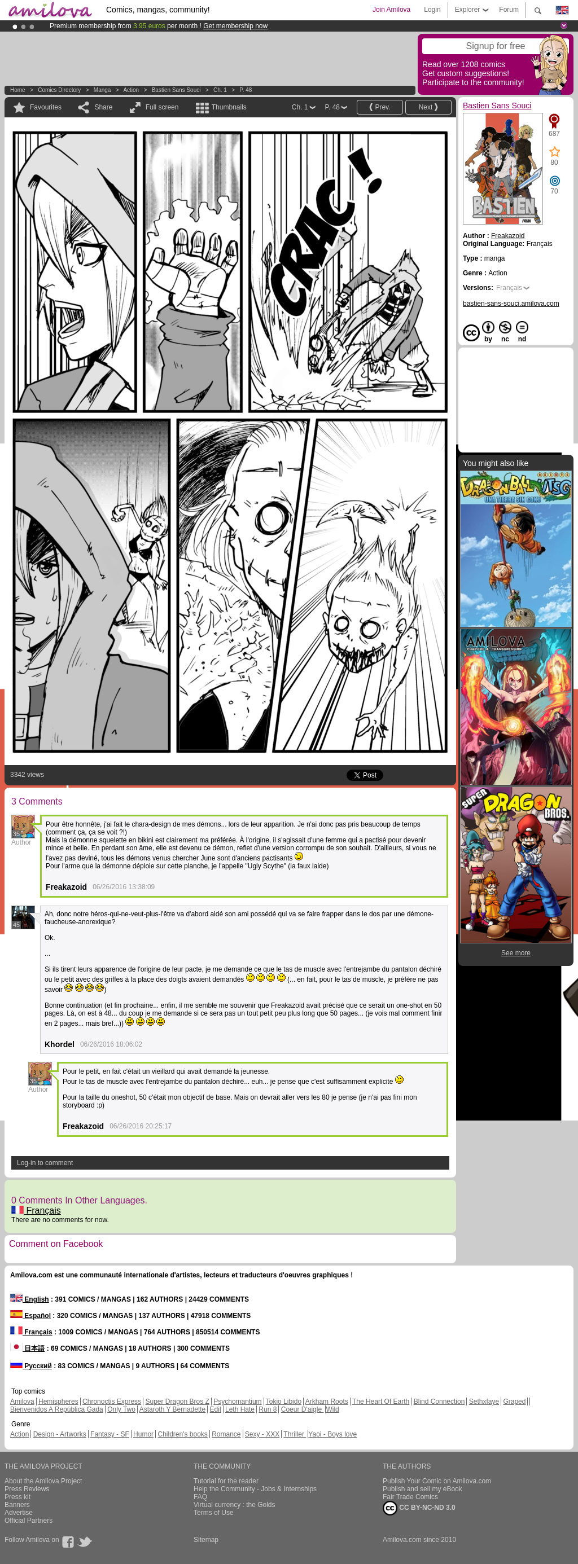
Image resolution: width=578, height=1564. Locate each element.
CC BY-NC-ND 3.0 (419, 1508)
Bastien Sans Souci (176, 90)
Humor (143, 1434)
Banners (17, 1505)
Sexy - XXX (262, 1434)
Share (103, 107)
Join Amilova (391, 10)
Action (131, 90)
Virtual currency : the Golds (234, 1505)
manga (102, 90)
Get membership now (235, 26)
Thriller (294, 1434)
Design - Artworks (59, 1434)
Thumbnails (229, 107)
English (29, 1299)
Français (36, 1210)
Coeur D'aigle (302, 1409)
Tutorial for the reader (226, 1481)
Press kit (17, 1497)
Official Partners (28, 1521)
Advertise (19, 1513)
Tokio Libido (283, 1401)
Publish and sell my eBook (422, 1489)
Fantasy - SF (109, 1434)
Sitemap (206, 1540)
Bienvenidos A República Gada (56, 1409)
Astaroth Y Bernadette (172, 1409)
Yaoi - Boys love (332, 1434)
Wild (332, 1409)
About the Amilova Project (43, 1481)
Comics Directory (59, 90)
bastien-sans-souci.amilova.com (511, 303)
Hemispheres (58, 1401)
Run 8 (268, 1409)
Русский (31, 1366)
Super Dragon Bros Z (177, 1401)
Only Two (121, 1409)
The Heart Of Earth (380, 1401)
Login (432, 10)
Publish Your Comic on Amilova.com (437, 1481)
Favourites (46, 107)
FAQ (200, 1497)
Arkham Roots (326, 1401)
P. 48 (245, 90)
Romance (226, 1434)
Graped (514, 1401)
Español (30, 1316)
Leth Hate (240, 1409)
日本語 (27, 1348)
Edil (215, 1409)
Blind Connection (439, 1401)
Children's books (182, 1434)
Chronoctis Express (111, 1401)
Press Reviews (27, 1489)
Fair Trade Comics (410, 1497)
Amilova (22, 1401)
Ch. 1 (220, 90)
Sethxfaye (484, 1401)
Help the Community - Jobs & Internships (255, 1489)
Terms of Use (214, 1513)
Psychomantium (237, 1401)
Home (17, 90)
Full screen (162, 107)
